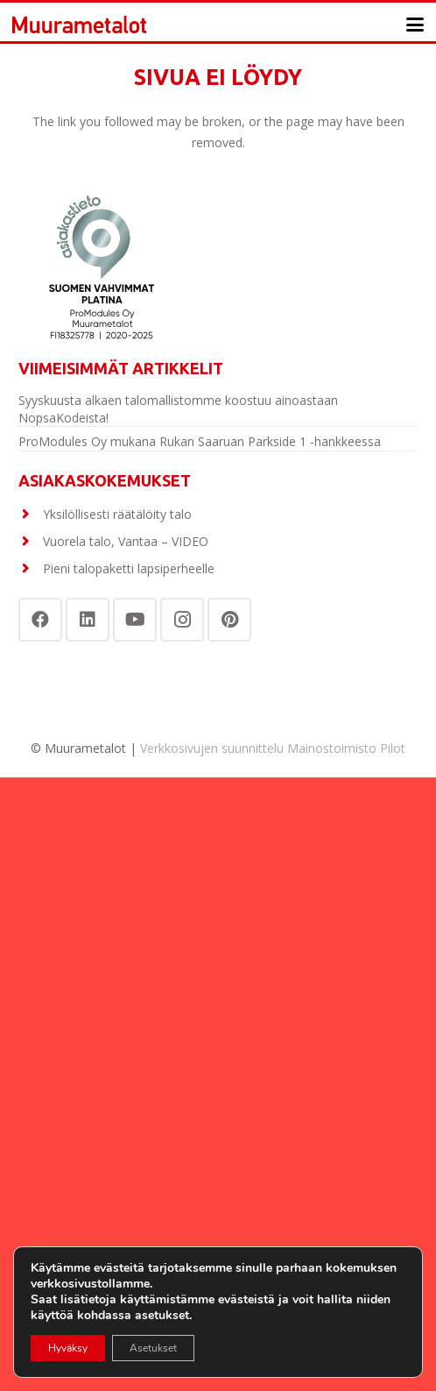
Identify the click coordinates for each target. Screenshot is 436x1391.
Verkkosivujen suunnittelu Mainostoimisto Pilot (272, 748)
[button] (415, 24)
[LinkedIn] (87, 620)
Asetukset (153, 1348)
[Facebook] (40, 620)
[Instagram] (182, 620)
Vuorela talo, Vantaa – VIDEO (125, 541)
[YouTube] (135, 620)
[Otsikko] (79, 24)
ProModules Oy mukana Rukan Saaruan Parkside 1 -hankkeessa (199, 441)
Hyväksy (68, 1348)
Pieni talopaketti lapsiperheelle (128, 568)
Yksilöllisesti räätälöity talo (117, 514)
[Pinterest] (229, 620)
